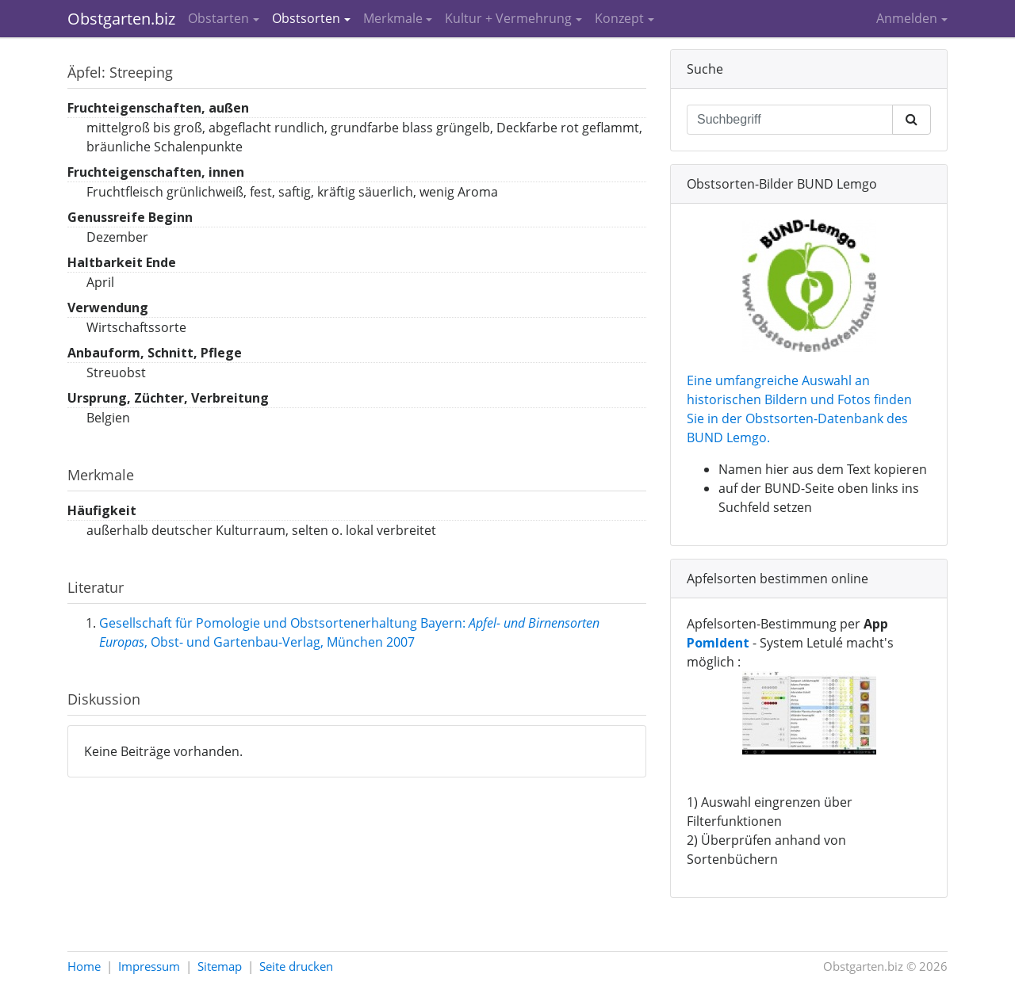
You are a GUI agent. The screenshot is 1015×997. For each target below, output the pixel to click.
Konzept (619, 18)
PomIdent (718, 642)
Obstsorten (306, 18)
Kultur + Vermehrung (508, 18)
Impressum (149, 966)
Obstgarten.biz (121, 18)
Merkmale (393, 18)
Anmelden (906, 18)
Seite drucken (296, 966)
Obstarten (218, 18)
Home (84, 966)
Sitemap (219, 966)
